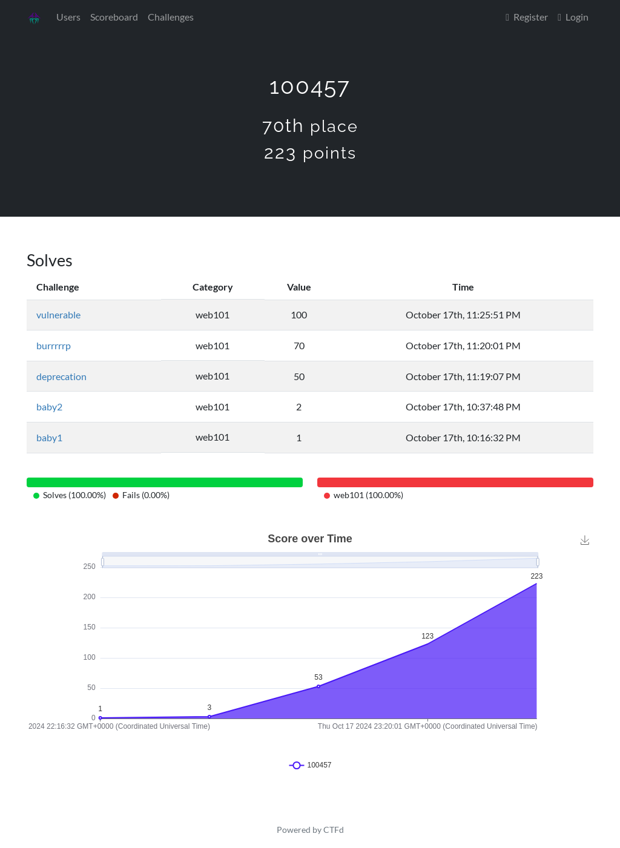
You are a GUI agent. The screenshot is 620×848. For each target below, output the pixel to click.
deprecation (61, 376)
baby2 (49, 406)
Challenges (171, 16)
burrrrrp (53, 345)
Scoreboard (114, 16)
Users (68, 16)
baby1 (49, 437)
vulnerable (58, 314)
